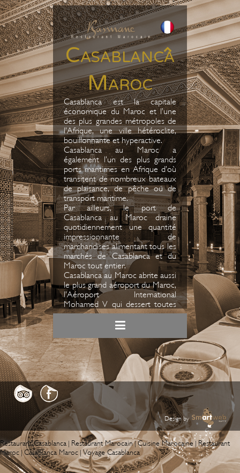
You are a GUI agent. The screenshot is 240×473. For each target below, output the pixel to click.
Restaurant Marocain (102, 443)
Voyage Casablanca (111, 452)
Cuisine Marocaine (165, 443)
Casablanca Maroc (51, 452)
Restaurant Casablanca (33, 443)
